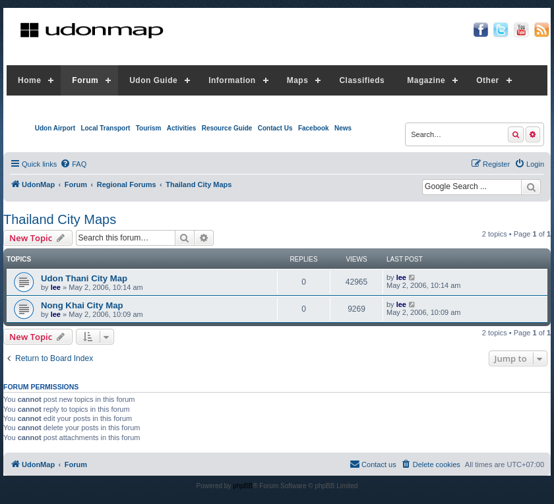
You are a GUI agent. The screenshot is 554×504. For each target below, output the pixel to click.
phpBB (243, 486)
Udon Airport (55, 128)
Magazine (426, 80)
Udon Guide (153, 80)
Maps (298, 80)
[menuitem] (73, 164)
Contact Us (275, 128)
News (343, 128)
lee (56, 287)
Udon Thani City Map (84, 278)
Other (487, 80)
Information (232, 80)
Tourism (149, 128)
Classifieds (362, 80)
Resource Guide (227, 128)
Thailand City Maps (59, 219)
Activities (181, 128)
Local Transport (105, 128)
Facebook (313, 128)
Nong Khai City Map (82, 305)
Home (29, 80)
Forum (85, 80)
